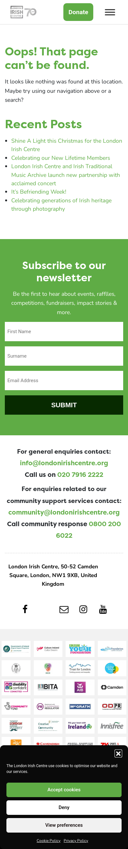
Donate (78, 12)
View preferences (64, 825)
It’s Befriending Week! (38, 191)
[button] (118, 753)
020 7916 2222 (80, 474)
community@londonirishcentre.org (64, 512)
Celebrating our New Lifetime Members (60, 157)
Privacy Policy (76, 840)
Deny (64, 807)
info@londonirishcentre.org (64, 463)
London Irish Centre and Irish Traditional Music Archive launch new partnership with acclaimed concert (65, 174)
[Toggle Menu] (110, 12)
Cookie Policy (48, 840)
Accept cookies (63, 790)
